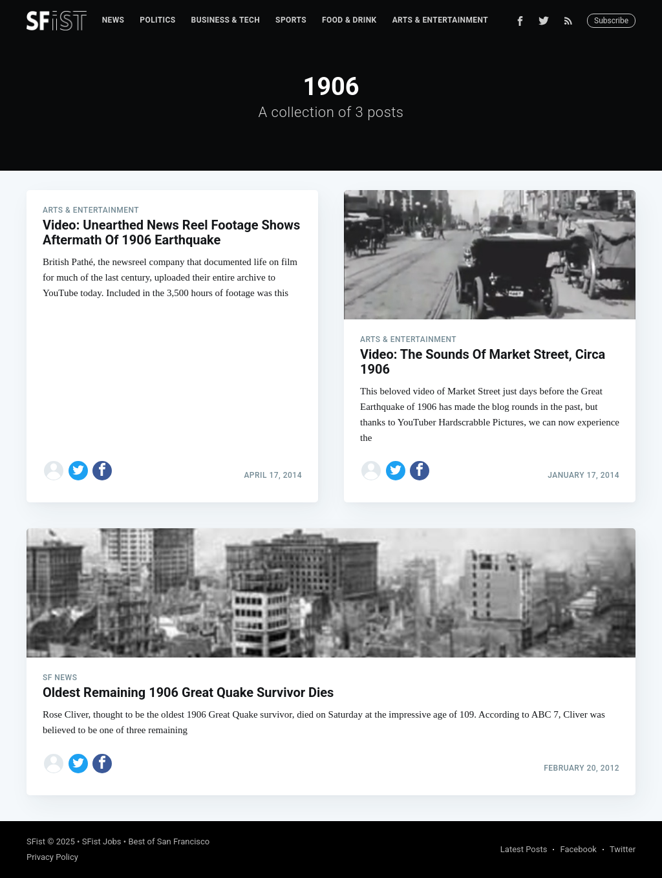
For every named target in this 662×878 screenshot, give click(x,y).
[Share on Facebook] (102, 471)
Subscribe (611, 20)
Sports (290, 20)
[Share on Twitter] (78, 471)
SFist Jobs (102, 841)
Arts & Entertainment (440, 20)
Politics (157, 20)
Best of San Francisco (168, 841)
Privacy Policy (52, 857)
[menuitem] (113, 20)
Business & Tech (226, 20)
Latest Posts (524, 849)
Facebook (578, 849)
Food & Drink (349, 20)
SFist (36, 841)
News (113, 20)
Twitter (622, 849)
